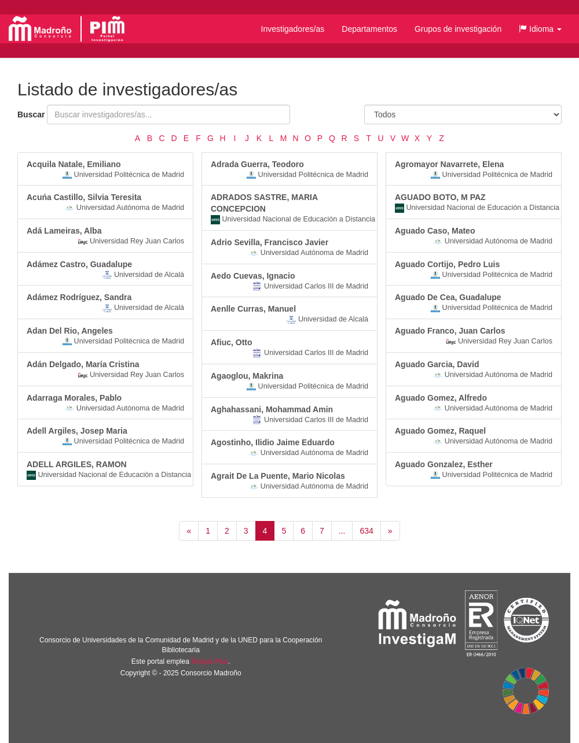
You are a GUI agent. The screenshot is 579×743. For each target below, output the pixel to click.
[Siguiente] (390, 531)
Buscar (31, 114)
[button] (540, 28)
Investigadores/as (293, 29)
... (342, 530)
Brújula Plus (209, 661)
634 (366, 530)
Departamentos (369, 29)
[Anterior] (189, 531)
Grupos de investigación (458, 29)
